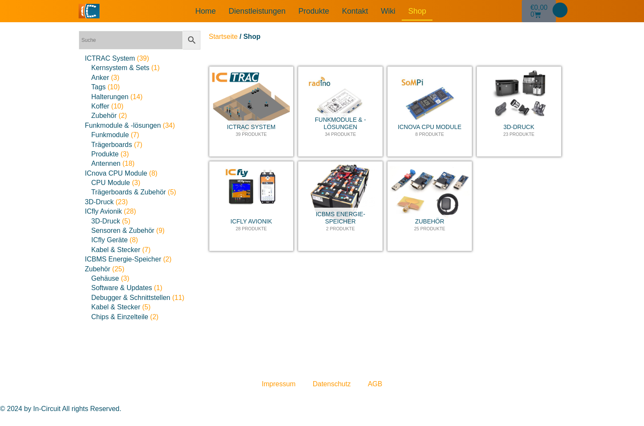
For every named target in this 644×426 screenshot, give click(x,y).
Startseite (223, 36)
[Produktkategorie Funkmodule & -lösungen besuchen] (340, 111)
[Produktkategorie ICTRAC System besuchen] (251, 111)
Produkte (313, 11)
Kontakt (355, 11)
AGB (375, 384)
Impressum (279, 384)
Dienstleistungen (257, 11)
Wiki (388, 11)
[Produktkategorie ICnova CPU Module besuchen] (430, 111)
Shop (417, 11)
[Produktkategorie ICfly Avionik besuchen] (251, 206)
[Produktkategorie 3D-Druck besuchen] (519, 111)
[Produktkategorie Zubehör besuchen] (430, 206)
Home (205, 11)
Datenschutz (332, 384)
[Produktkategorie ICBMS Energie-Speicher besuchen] (340, 206)
